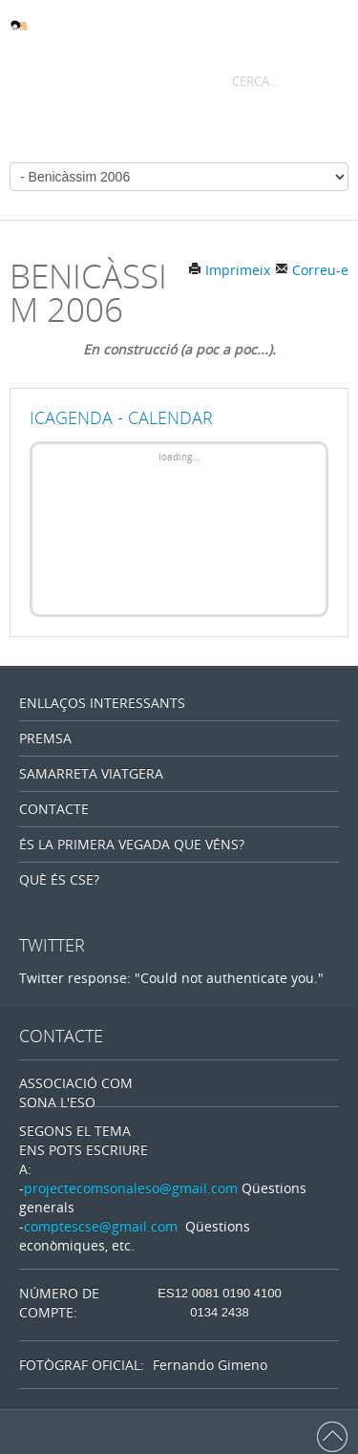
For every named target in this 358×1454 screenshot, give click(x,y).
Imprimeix (229, 270)
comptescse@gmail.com (101, 1226)
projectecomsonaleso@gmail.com (131, 1188)
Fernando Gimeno (210, 1365)
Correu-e (311, 270)
